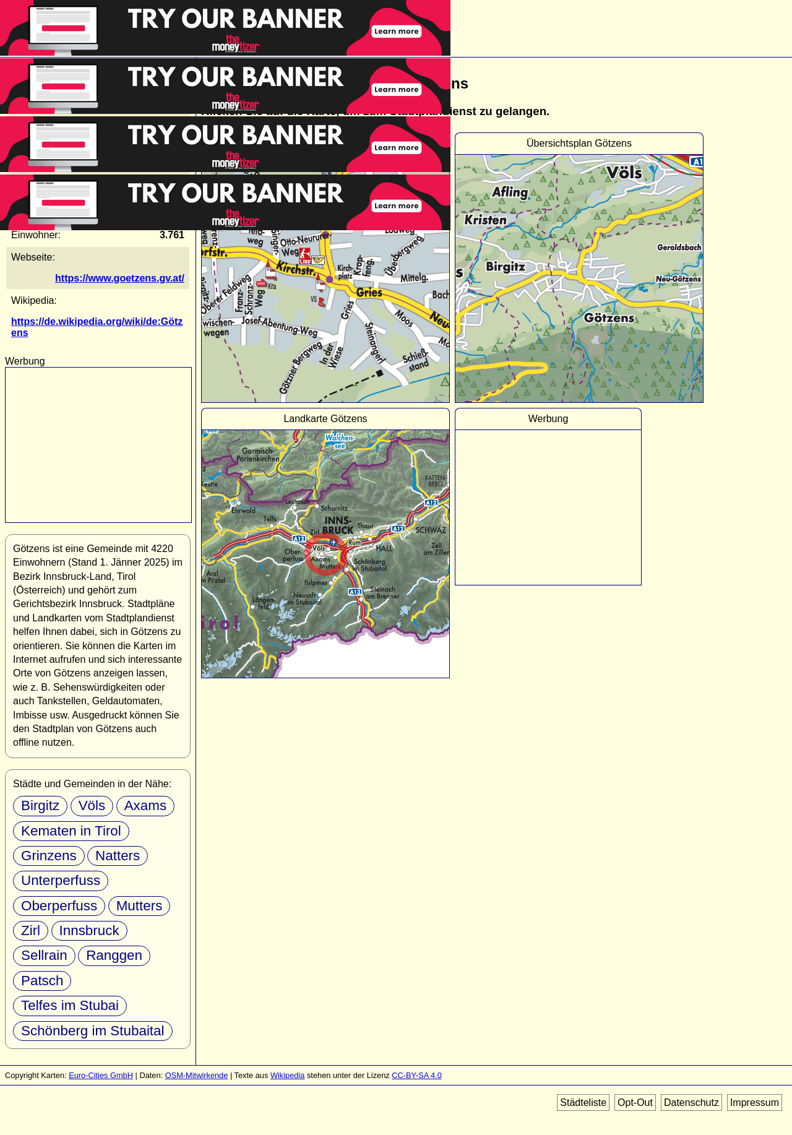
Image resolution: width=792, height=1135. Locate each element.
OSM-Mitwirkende (196, 1075)
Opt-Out (635, 1102)
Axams (145, 805)
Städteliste (583, 1102)
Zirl (30, 930)
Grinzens (49, 855)
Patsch (42, 980)
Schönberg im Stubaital (93, 1030)
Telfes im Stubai (70, 1005)
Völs (92, 805)
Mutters (139, 905)
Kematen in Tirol (71, 831)
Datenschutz (691, 1102)
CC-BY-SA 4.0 (417, 1075)
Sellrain (44, 955)
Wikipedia (287, 1075)
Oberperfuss (59, 905)
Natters (117, 855)
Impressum (754, 1102)
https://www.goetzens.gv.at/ (119, 278)
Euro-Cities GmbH (101, 1075)
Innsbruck (89, 930)
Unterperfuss (60, 880)
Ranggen (114, 955)
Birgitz (40, 805)
